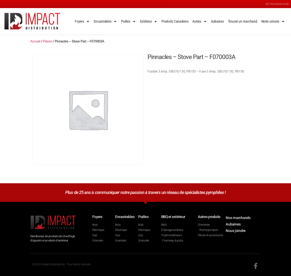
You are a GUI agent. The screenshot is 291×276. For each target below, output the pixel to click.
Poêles (128, 21)
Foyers (82, 21)
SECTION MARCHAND (277, 4)
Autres (199, 21)
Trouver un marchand (242, 21)
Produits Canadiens (174, 21)
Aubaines (217, 21)
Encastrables (105, 21)
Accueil (35, 41)
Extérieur (149, 21)
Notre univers (273, 21)
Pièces (47, 41)
